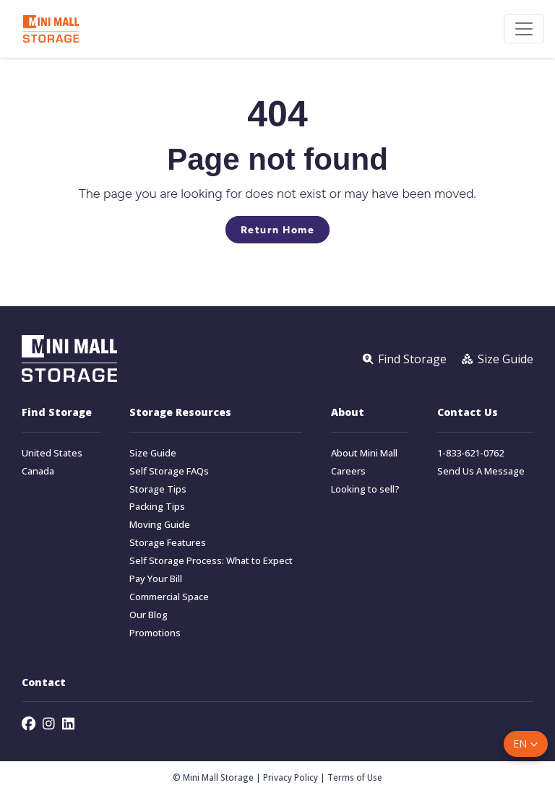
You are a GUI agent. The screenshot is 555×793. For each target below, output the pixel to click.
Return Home (278, 229)
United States (52, 453)
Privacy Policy (290, 777)
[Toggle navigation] (524, 28)
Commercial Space (169, 597)
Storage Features (167, 543)
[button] (525, 743)
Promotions (155, 633)
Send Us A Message (481, 471)
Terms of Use (354, 777)
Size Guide (152, 453)
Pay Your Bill (155, 579)
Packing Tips (157, 506)
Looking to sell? (365, 489)
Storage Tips (157, 489)
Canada (38, 471)
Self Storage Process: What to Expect (211, 561)
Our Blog (148, 615)
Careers (348, 471)
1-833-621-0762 (470, 453)
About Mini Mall (364, 453)
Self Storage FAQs (169, 471)
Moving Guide (159, 525)
